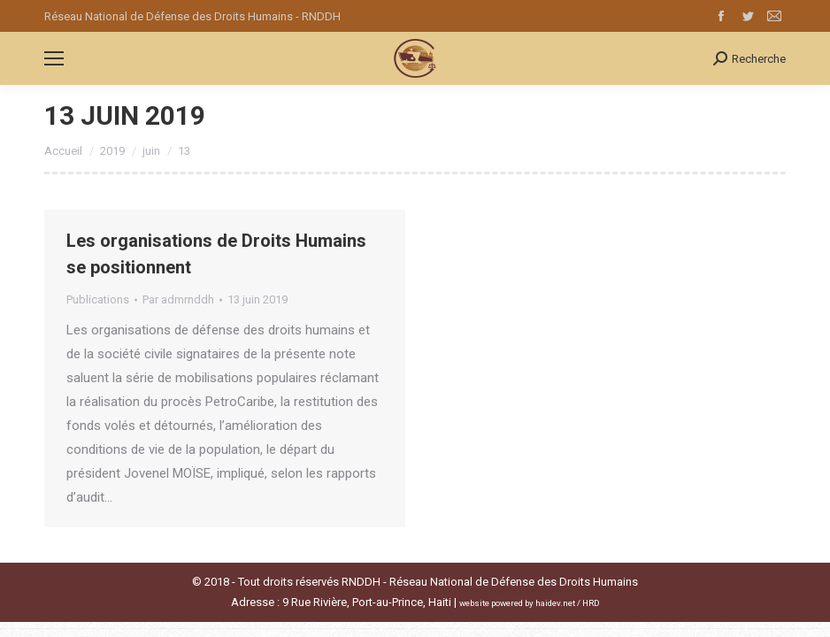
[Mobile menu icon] (54, 58)
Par (178, 299)
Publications (97, 299)
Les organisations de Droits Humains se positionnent (216, 254)
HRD (591, 603)
